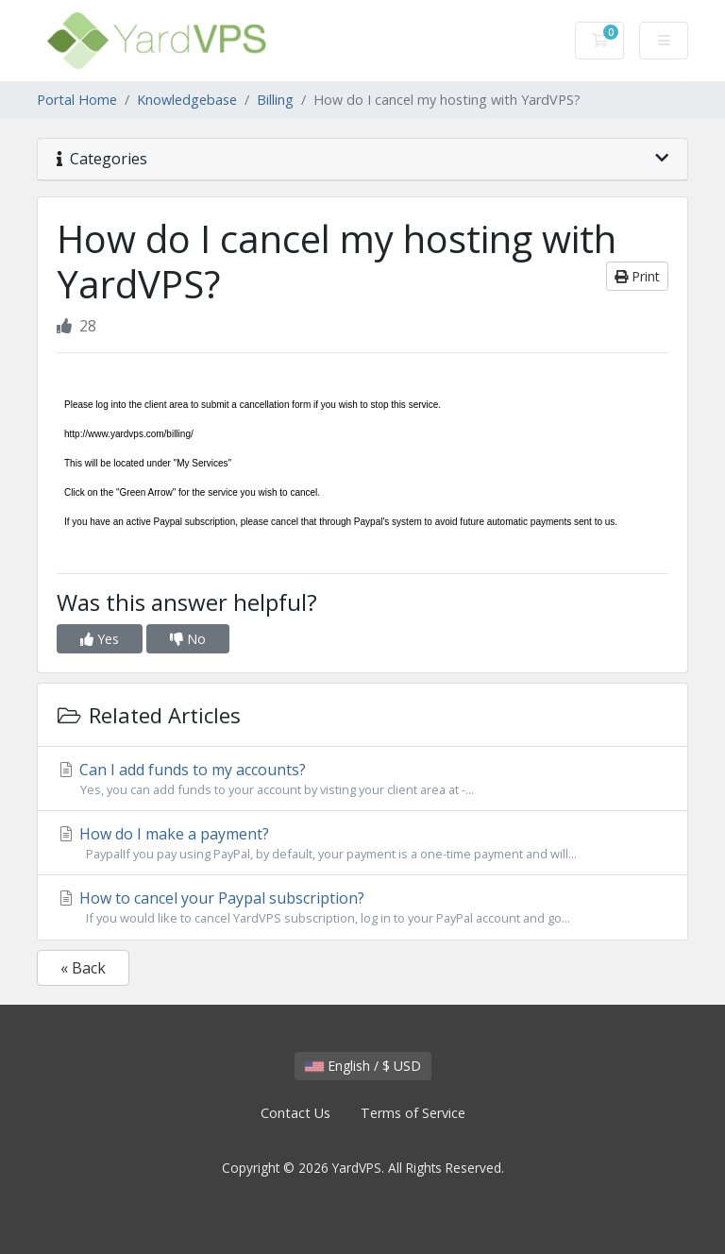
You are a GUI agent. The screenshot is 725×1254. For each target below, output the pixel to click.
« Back (83, 967)
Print (637, 276)
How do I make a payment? (362, 843)
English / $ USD (363, 1066)
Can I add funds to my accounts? (362, 779)
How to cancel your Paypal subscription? (362, 907)
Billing (275, 100)
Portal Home (77, 100)
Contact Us (295, 1113)
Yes (99, 639)
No (188, 639)
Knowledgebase (187, 100)
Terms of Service (413, 1113)
